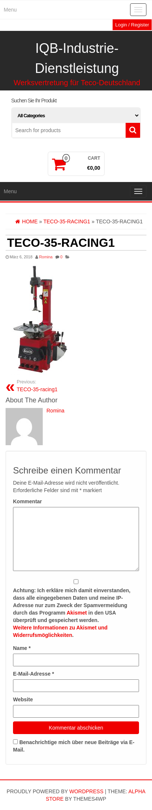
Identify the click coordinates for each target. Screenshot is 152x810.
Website (23, 699)
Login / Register (132, 25)
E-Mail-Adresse (33, 674)
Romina (45, 257)
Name (21, 648)
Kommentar (27, 501)
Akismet (77, 613)
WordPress (86, 791)
